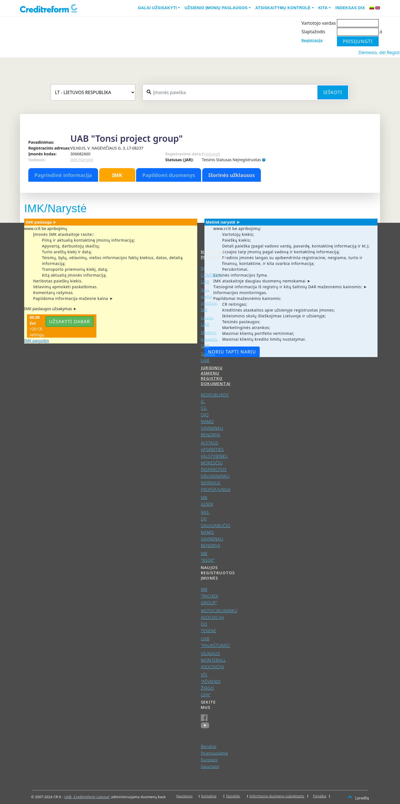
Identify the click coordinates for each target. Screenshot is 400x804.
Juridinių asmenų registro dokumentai (216, 375)
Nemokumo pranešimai (214, 254)
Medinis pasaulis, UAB (209, 339)
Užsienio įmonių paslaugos (216, 8)
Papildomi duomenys (168, 175)
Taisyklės (233, 796)
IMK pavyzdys (36, 340)
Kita (323, 8)
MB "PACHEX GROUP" (209, 595)
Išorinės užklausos (231, 175)
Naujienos (184, 796)
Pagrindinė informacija (63, 175)
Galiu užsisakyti (157, 8)
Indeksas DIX (350, 8)
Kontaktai (209, 796)
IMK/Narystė (81, 159)
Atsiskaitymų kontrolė (283, 8)
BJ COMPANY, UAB (211, 275)
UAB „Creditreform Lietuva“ (87, 797)
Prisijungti (211, 153)
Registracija (311, 40)
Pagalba (319, 796)
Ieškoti (332, 92)
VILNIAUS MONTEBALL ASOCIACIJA (213, 660)
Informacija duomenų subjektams (276, 796)
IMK (117, 175)
